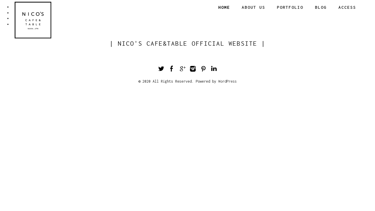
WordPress (227, 81)
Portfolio (290, 7)
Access (347, 7)
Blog (321, 7)
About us (253, 7)
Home (224, 7)
